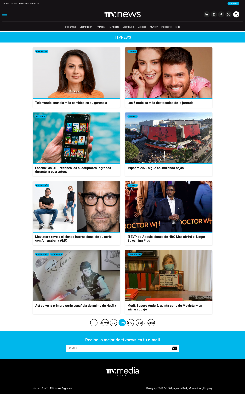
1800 (139, 322)
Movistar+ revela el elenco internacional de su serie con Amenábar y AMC (73, 238)
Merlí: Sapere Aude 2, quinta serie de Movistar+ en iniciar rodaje (164, 307)
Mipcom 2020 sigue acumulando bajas (155, 168)
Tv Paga (100, 26)
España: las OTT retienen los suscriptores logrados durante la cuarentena (73, 170)
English (233, 3)
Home (6, 3)
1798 (122, 322)
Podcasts (166, 26)
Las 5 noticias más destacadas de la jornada (160, 103)
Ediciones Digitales (29, 3)
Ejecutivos (128, 26)
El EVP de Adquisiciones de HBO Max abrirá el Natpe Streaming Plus (166, 238)
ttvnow (154, 26)
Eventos (142, 26)
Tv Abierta (113, 26)
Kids (178, 26)
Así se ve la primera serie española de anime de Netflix (75, 306)
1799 (131, 322)
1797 (113, 322)
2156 (151, 322)
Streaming (70, 26)
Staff (14, 3)
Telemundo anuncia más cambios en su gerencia (71, 103)
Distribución (86, 26)
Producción (42, 185)
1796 (105, 322)
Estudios (40, 117)
